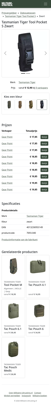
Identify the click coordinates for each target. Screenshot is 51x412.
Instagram (26, 395)
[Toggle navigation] (45, 4)
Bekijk (44, 137)
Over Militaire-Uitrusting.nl (21, 392)
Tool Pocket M (13, 283)
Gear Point (7, 136)
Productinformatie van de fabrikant (20, 239)
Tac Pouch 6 (37, 328)
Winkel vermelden (12, 395)
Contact (37, 392)
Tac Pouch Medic (13, 367)
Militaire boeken (40, 395)
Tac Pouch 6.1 (13, 328)
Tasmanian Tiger (27, 82)
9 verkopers (42, 87)
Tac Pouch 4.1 (37, 283)
